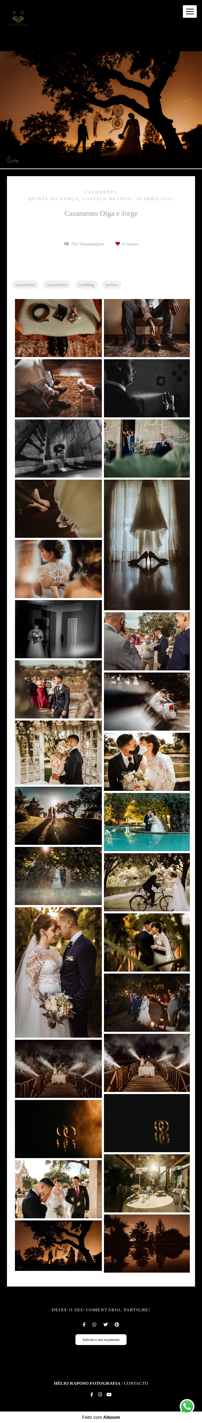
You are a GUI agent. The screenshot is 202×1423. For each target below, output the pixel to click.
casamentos (56, 284)
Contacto (136, 1383)
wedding (86, 284)
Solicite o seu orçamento (101, 1339)
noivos (112, 284)
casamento (25, 284)
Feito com (101, 1417)
